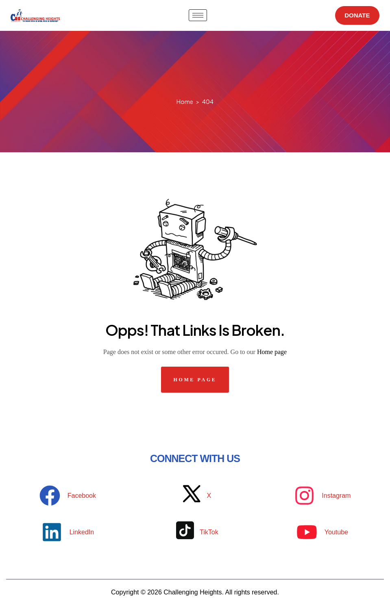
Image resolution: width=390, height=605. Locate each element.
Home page (272, 351)
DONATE (355, 15)
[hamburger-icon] (195, 15)
